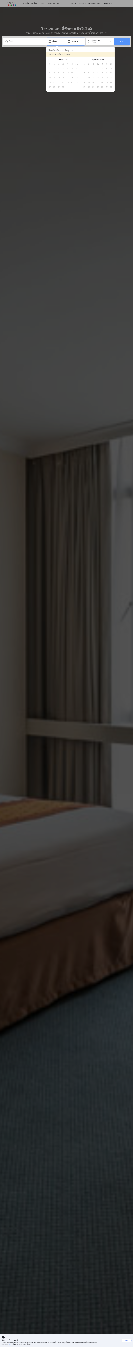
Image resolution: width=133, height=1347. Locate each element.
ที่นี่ (10, 1344)
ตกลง (126, 1340)
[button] (49, 60)
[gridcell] (59, 68)
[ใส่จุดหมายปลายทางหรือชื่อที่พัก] (26, 41)
